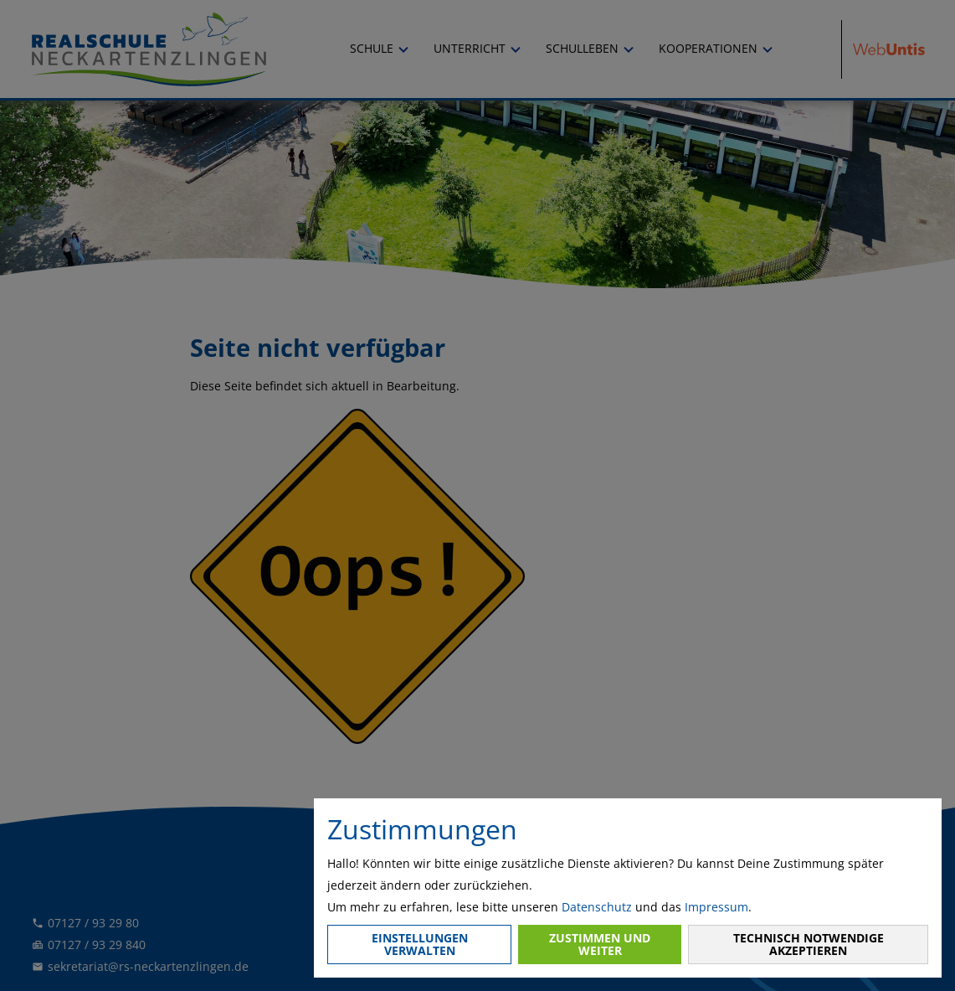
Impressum (716, 907)
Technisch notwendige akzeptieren (808, 943)
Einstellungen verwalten (420, 943)
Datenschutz (597, 907)
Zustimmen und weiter (599, 943)
